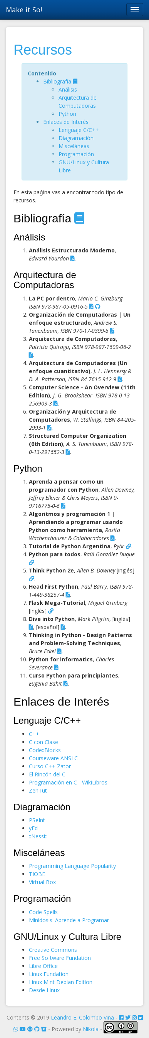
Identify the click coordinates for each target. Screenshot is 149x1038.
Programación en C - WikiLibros (68, 782)
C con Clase (43, 742)
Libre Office (43, 966)
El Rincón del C (47, 774)
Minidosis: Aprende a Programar (69, 920)
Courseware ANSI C (53, 758)
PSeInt (37, 820)
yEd (33, 828)
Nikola (91, 1029)
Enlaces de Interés (66, 121)
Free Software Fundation (60, 957)
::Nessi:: (38, 836)
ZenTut (38, 790)
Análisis (68, 89)
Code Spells (43, 912)
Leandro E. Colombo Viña (82, 1017)
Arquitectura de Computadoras (44, 280)
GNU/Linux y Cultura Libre (67, 936)
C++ (34, 734)
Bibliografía (58, 81)
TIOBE (37, 874)
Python (67, 113)
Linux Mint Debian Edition (60, 982)
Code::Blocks (45, 750)
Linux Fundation (49, 974)
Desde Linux (44, 990)
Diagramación (76, 138)
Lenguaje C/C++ (79, 130)
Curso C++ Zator (50, 766)
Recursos (42, 50)
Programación (76, 154)
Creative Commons (53, 949)
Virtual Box (42, 882)
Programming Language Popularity (72, 865)
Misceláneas (74, 146)
